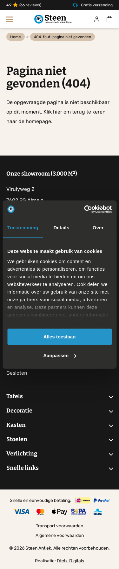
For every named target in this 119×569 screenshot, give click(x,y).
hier (57, 112)
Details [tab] (61, 227)
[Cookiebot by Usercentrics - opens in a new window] (85, 209)
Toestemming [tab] (22, 227)
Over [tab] (98, 227)
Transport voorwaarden (59, 526)
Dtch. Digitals (70, 561)
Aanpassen (59, 355)
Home (15, 37)
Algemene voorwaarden (60, 535)
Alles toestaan (59, 336)
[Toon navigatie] (9, 19)
